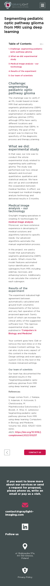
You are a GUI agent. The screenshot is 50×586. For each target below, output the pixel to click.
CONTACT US (35, 452)
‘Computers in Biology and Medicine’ (22, 332)
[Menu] (42, 5)
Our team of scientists (22, 76)
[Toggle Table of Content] (40, 44)
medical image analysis (21, 222)
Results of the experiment (23, 71)
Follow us (16, 530)
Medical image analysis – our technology (25, 65)
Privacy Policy (25, 572)
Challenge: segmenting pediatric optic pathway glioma (26, 50)
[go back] (7, 452)
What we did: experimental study (24, 57)
